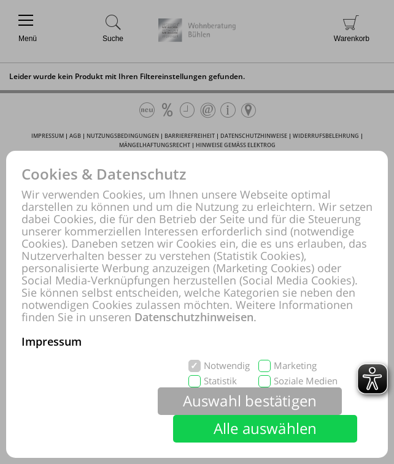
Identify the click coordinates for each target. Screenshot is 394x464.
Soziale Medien (306, 381)
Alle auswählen (265, 428)
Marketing (295, 365)
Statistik (220, 381)
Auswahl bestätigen (250, 400)
